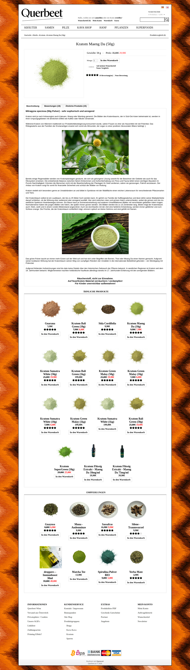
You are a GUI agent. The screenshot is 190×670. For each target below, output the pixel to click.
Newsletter (142, 621)
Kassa (116, 21)
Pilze (65, 27)
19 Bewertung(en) (106, 75)
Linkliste (31, 625)
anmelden (99, 18)
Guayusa (50, 524)
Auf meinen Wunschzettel (106, 66)
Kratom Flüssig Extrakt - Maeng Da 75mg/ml (121, 469)
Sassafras (107, 524)
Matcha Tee (78, 571)
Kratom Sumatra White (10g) (50, 420)
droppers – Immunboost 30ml (50, 574)
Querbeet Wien (34, 608)
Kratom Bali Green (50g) (136, 420)
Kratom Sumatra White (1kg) (107, 420)
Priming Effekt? (34, 634)
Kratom (42, 35)
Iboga (69, 625)
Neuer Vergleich (102, 68)
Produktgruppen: (72, 621)
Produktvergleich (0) (158, 35)
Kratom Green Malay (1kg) (78, 420)
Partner (104, 617)
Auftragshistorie (145, 613)
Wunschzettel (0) (84, 21)
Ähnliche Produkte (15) (76, 106)
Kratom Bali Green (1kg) (79, 372)
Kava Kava (71, 630)
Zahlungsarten (34, 630)
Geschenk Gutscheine (110, 613)
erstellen (118, 18)
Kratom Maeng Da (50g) (56, 35)
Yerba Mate (136, 571)
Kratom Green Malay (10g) (136, 372)
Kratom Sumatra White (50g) (50, 372)
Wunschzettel (144, 617)
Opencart (100, 661)
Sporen (69, 638)
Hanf (103, 27)
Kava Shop (84, 27)
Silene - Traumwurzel (136, 526)
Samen (49, 27)
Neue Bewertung (121, 75)
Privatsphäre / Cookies (37, 617)
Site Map (68, 617)
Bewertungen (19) (52, 106)
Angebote (105, 621)
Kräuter (30, 27)
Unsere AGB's (33, 621)
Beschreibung (32, 106)
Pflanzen (121, 27)
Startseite (27, 35)
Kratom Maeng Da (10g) (136, 325)
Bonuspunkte (70, 613)
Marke (35, 35)
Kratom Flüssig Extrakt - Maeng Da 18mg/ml (92, 469)
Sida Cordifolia (107, 323)
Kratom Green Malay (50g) (107, 372)
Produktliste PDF (108, 608)
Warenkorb (108, 21)
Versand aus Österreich (37, 613)
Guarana (50, 323)
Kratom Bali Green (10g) (79, 325)
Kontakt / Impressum (73, 608)
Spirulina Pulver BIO (107, 573)
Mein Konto (97, 21)
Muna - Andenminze (78, 526)
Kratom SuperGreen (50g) (64, 468)
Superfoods (144, 27)
